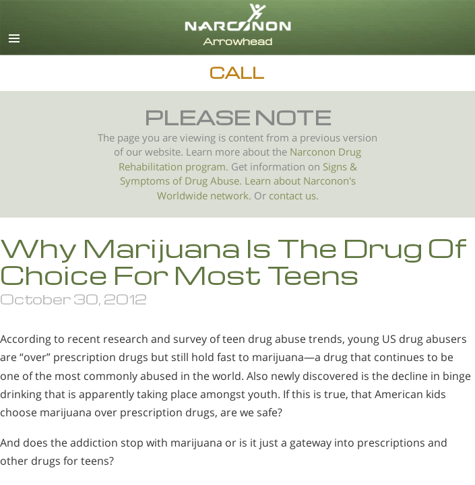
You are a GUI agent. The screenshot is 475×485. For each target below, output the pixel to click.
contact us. (294, 196)
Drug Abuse (212, 181)
